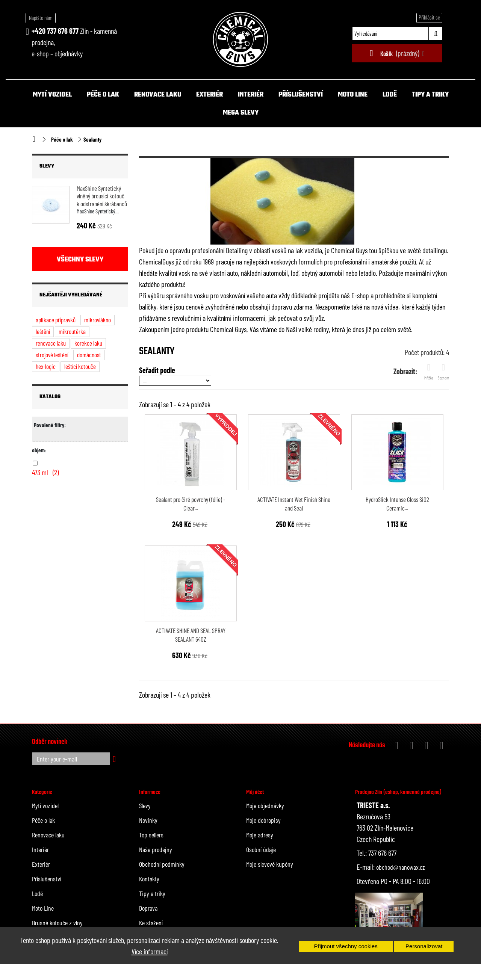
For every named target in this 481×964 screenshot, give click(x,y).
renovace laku (51, 343)
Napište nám (41, 17)
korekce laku (88, 343)
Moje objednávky (265, 805)
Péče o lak (103, 94)
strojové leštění (52, 354)
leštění (43, 331)
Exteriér (209, 94)
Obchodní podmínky (162, 864)
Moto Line (353, 94)
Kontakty (149, 879)
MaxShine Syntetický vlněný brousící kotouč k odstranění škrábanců (102, 195)
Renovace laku (157, 94)
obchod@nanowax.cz (400, 867)
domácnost (89, 354)
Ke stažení (151, 923)
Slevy (46, 166)
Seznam (443, 371)
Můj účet (255, 792)
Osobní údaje (261, 849)
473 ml (45, 472)
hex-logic (46, 366)
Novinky (148, 820)
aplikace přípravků (56, 319)
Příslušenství (300, 94)
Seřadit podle (157, 370)
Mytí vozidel (52, 94)
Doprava (148, 908)
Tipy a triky (430, 94)
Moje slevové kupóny (269, 864)
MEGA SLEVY (241, 112)
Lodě (390, 94)
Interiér (250, 94)
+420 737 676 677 (55, 30)
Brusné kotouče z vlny (57, 923)
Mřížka (428, 371)
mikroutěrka (72, 331)
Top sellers (151, 835)
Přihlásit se (429, 17)
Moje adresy (259, 835)
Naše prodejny (155, 849)
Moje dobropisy (263, 820)
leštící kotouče (80, 366)
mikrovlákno (97, 319)
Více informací (150, 951)
